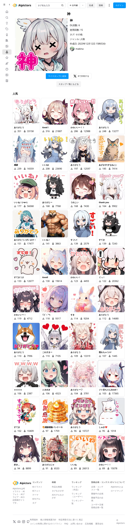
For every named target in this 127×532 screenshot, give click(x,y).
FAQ (66, 523)
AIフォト (36, 490)
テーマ (35, 494)
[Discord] (19, 521)
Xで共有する (81, 76)
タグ (34, 502)
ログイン (120, 5)
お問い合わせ (77, 523)
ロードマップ (117, 490)
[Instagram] (23, 521)
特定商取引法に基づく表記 (71, 519)
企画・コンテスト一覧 (97, 488)
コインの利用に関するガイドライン (46, 523)
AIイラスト (37, 486)
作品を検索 (57, 486)
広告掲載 (89, 523)
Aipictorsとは (117, 486)
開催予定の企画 (97, 499)
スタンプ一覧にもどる (69, 84)
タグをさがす (58, 490)
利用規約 (34, 519)
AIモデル (36, 498)
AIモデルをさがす (58, 496)
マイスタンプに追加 (57, 76)
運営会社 (99, 523)
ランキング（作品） (77, 488)
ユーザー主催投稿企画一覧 (97, 506)
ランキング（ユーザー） (78, 495)
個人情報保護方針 (48, 519)
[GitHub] (28, 521)
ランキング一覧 (78, 502)
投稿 (101, 5)
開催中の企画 (97, 493)
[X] (14, 521)
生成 (91, 5)
